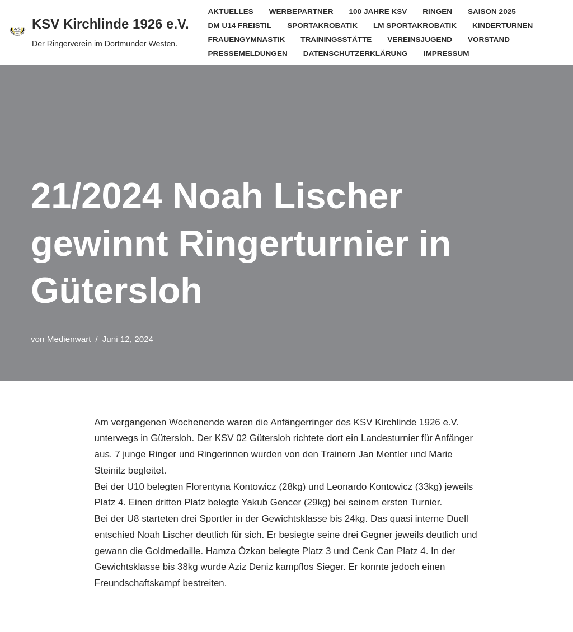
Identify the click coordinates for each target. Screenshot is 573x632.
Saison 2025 (493, 11)
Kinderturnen (503, 25)
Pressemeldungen (248, 53)
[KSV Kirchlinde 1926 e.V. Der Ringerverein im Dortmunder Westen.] (98, 32)
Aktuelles (231, 11)
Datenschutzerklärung (355, 53)
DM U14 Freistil (240, 25)
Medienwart (69, 339)
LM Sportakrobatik (416, 25)
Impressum (447, 53)
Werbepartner (301, 11)
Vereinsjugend (420, 39)
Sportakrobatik (323, 25)
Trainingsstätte (337, 39)
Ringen (438, 11)
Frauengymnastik (246, 39)
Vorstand (490, 39)
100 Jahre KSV (378, 11)
